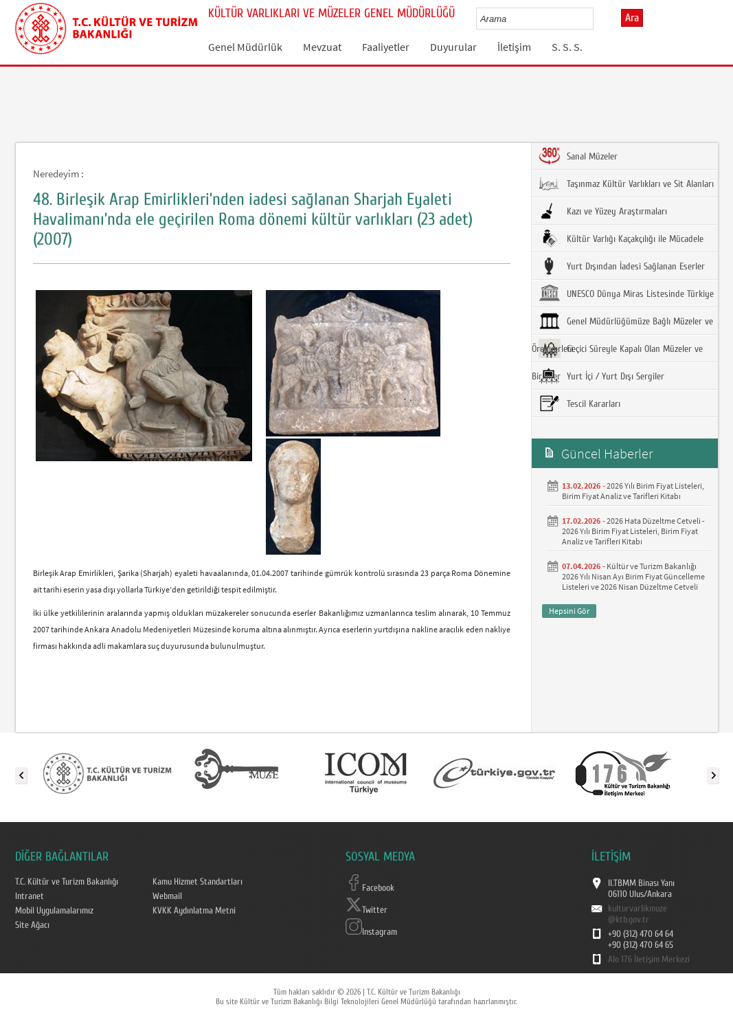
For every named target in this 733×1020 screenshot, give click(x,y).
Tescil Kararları (579, 403)
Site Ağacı (32, 925)
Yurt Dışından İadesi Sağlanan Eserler (622, 266)
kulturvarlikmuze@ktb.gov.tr (637, 914)
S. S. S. (567, 47)
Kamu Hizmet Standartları (198, 881)
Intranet (29, 896)
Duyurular (453, 47)
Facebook (370, 888)
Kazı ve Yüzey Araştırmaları (603, 211)
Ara (632, 18)
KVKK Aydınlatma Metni (194, 910)
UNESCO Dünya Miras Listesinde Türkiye (626, 293)
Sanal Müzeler (578, 156)
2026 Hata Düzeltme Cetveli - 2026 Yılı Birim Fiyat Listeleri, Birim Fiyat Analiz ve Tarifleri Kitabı (633, 530)
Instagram (371, 932)
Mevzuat (322, 47)
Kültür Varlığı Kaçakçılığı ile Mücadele (621, 238)
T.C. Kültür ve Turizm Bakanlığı (66, 881)
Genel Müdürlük (245, 47)
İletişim (514, 47)
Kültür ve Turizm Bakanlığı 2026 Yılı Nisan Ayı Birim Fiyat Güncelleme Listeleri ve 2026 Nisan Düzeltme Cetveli (633, 576)
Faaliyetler (385, 47)
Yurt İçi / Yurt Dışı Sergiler (601, 376)
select (597, 18)
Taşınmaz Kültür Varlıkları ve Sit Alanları (626, 183)
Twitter (366, 910)
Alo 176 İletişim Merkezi (649, 959)
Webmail (167, 896)
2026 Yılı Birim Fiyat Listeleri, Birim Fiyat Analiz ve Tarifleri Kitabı (633, 490)
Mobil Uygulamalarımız (54, 910)
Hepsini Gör (569, 611)
